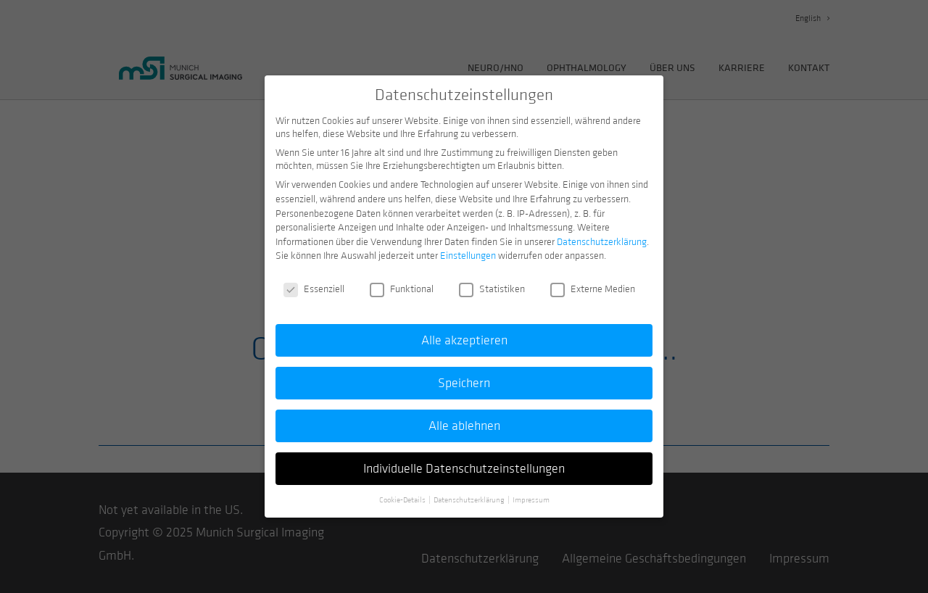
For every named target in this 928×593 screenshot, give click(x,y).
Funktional (402, 282)
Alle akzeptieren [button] (464, 333)
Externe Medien (592, 282)
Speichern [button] (464, 376)
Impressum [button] (531, 492)
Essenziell (313, 282)
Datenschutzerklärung (602, 234)
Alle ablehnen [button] (464, 418)
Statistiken (492, 282)
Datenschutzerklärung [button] (470, 492)
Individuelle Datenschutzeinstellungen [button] (464, 461)
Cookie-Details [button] (403, 492)
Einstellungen (468, 248)
